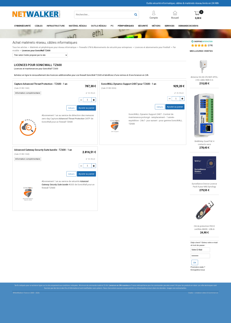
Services (169, 26)
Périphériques (126, 26)
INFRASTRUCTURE (56, 26)
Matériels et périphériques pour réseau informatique (53, 47)
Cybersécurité (22, 26)
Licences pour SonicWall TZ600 (36, 50)
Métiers (156, 26)
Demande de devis (188, 26)
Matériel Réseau (78, 26)
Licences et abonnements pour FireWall (152, 47)
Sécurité (143, 26)
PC (112, 26)
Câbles (38, 26)
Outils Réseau (98, 26)
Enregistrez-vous (198, 270)
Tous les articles (19, 47)
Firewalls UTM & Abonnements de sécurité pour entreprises (105, 47)
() (210, 45)
